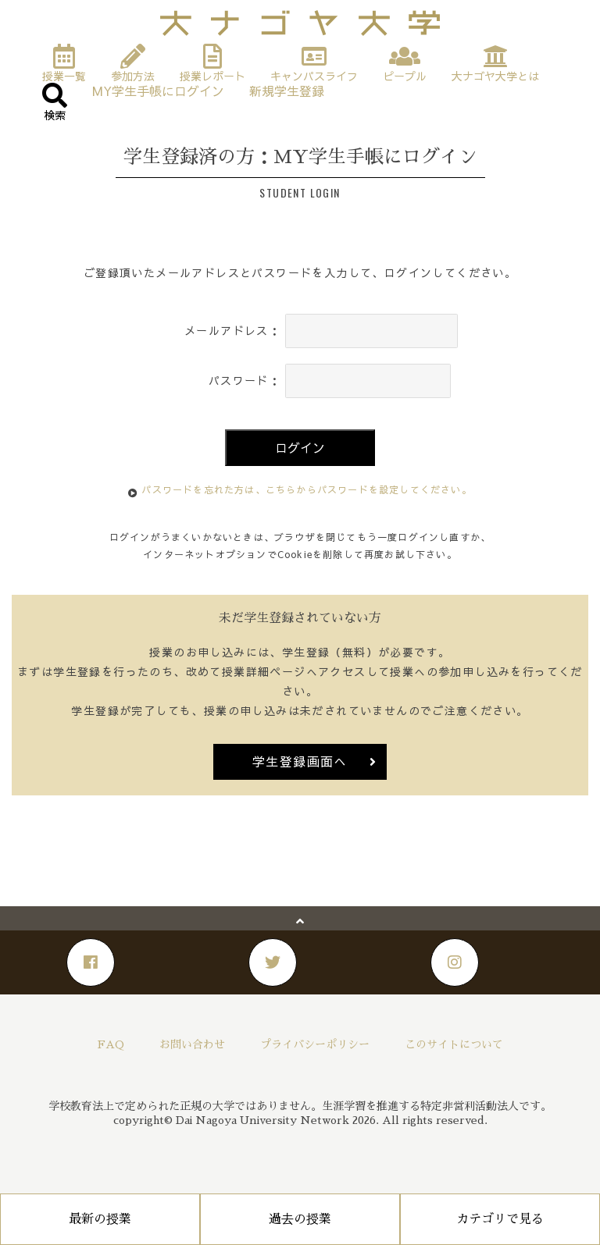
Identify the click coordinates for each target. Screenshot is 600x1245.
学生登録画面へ (300, 761)
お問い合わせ (192, 1044)
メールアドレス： (232, 330)
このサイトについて (454, 1044)
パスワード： (244, 380)
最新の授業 (100, 1219)
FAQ (111, 1044)
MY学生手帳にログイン (158, 88)
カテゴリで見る (500, 1219)
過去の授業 (300, 1219)
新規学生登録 (286, 88)
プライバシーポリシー (315, 1044)
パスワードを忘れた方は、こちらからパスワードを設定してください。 (306, 489)
